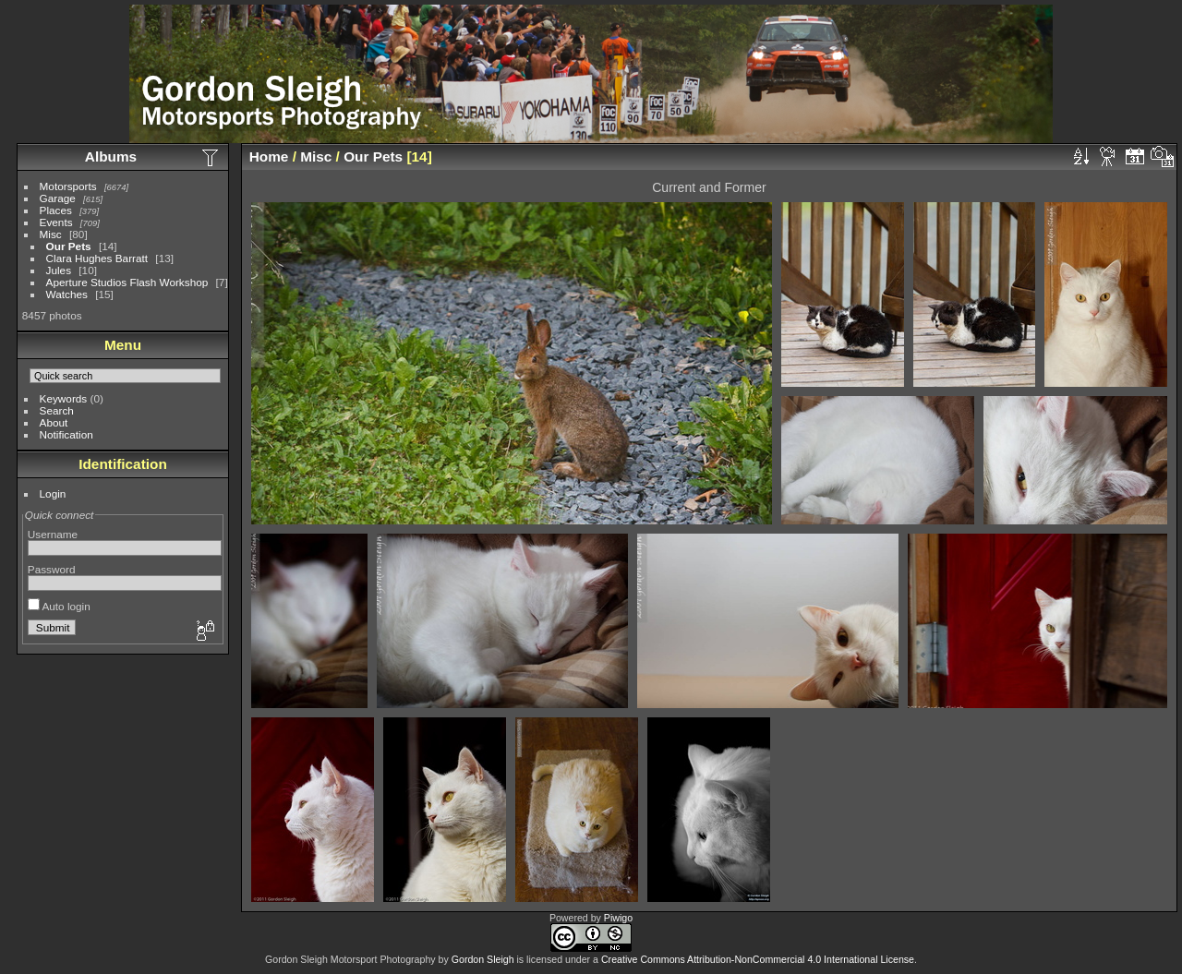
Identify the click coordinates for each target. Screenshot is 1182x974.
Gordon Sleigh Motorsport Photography (350, 959)
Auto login (59, 606)
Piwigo (618, 917)
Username (53, 534)
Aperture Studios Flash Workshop (127, 282)
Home (269, 156)
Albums (111, 156)
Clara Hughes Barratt (97, 258)
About (54, 422)
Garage (58, 198)
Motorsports (68, 186)
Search (57, 410)
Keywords (64, 398)
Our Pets (68, 246)
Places (56, 210)
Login (53, 493)
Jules (58, 270)
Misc (51, 234)
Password (52, 569)
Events (56, 222)
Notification (66, 434)
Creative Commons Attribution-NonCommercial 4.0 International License (757, 959)
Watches (67, 294)
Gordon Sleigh (483, 959)
